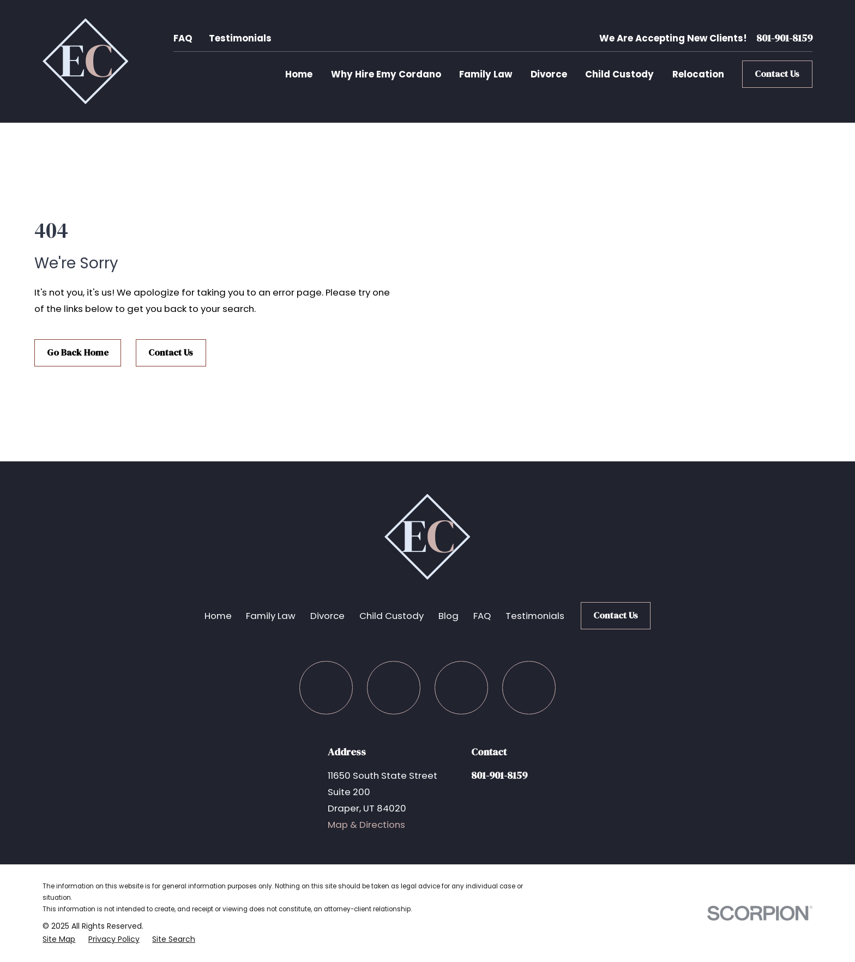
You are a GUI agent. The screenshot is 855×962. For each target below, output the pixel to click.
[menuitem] (59, 939)
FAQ (182, 38)
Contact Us (777, 74)
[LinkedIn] (461, 687)
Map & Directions (366, 824)
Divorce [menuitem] (549, 74)
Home (218, 615)
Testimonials (240, 38)
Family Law (271, 615)
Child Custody (391, 615)
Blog (448, 615)
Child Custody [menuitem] (619, 74)
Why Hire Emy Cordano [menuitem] (386, 74)
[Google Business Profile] (528, 687)
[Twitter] (393, 687)
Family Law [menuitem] (485, 74)
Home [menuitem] (298, 74)
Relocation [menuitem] (698, 74)
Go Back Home (78, 352)
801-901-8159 (784, 38)
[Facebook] (325, 687)
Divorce (327, 615)
